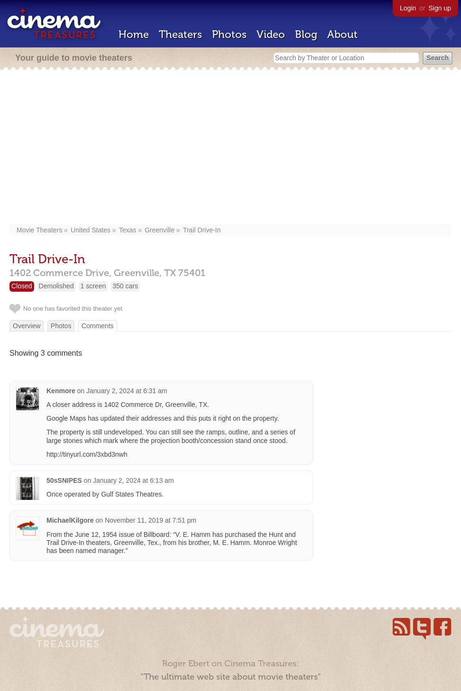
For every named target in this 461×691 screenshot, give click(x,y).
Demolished (56, 286)
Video (271, 34)
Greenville (160, 230)
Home (134, 34)
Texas (128, 230)
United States (91, 230)
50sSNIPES (64, 480)
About (342, 34)
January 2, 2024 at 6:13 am (133, 480)
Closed (21, 286)
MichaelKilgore (70, 520)
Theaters (180, 34)
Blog (306, 34)
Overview (26, 326)
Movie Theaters (39, 230)
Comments (98, 326)
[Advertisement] (230, 148)
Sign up (440, 8)
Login (408, 8)
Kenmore (60, 391)
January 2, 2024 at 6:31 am (126, 391)
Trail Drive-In (202, 230)
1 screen (93, 286)
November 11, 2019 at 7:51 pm (150, 520)
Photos (229, 34)
